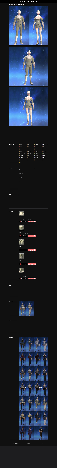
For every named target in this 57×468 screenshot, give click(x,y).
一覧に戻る (15, 443)
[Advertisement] (29, 136)
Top (42, 443)
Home (29, 443)
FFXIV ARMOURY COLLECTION (28, 1)
